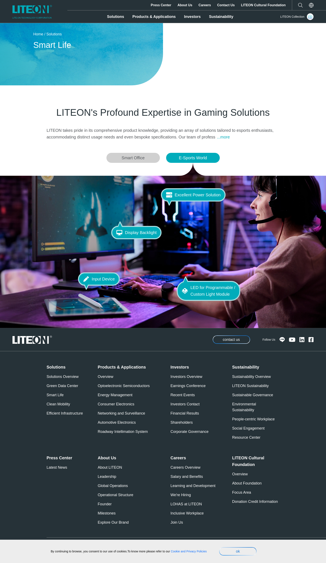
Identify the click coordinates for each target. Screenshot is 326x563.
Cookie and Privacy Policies (189, 551)
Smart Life (55, 395)
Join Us (176, 522)
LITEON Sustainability (250, 386)
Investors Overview (186, 377)
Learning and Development (192, 486)
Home (38, 34)
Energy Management (115, 395)
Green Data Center (62, 386)
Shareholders (181, 422)
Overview (105, 377)
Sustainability (221, 17)
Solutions (115, 17)
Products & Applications (154, 17)
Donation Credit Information (255, 501)
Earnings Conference (188, 386)
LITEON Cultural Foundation (263, 5)
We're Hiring (180, 495)
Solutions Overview (63, 377)
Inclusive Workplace (187, 513)
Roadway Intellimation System (123, 432)
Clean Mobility (58, 404)
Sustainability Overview (251, 377)
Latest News (57, 467)
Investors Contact (185, 404)
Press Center (161, 5)
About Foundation (247, 483)
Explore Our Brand (113, 522)
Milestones (107, 513)
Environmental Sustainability (244, 407)
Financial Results (184, 413)
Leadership (107, 477)
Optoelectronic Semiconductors (124, 386)
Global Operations (113, 486)
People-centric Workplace (253, 419)
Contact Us (226, 5)
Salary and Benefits (186, 477)
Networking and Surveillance (121, 413)
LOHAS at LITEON (186, 504)
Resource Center (246, 437)
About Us (185, 5)
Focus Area (241, 492)
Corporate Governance (189, 432)
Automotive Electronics (117, 422)
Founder (105, 504)
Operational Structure (115, 495)
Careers (205, 5)
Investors (192, 17)
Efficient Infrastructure (65, 413)
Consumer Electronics (116, 404)
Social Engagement (248, 428)
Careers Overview (185, 467)
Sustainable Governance (252, 395)
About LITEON (110, 467)
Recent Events (182, 395)
